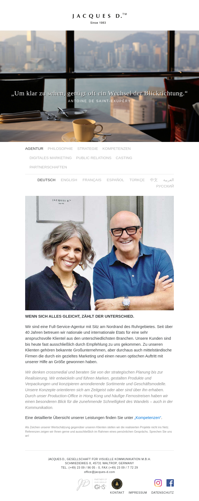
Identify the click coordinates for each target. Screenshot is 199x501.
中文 (154, 180)
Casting (124, 158)
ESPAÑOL (115, 180)
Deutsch (46, 180)
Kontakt (117, 492)
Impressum (137, 492)
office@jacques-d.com (99, 471)
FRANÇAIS (92, 180)
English (69, 180)
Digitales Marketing (51, 158)
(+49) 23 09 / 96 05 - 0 (84, 467)
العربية (168, 180)
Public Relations (94, 158)
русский (165, 186)
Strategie (87, 149)
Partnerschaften (48, 167)
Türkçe (137, 180)
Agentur (34, 149)
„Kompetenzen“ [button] (147, 417)
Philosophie (60, 149)
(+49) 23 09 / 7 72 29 (123, 467)
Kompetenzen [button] (117, 149)
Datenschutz (162, 492)
